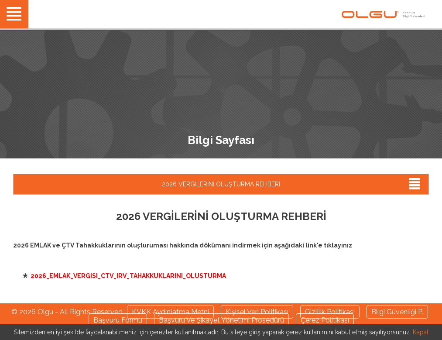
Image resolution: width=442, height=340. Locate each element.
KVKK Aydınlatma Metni (170, 312)
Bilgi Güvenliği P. (397, 312)
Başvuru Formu (117, 320)
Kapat (420, 332)
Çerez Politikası (325, 320)
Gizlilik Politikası (330, 312)
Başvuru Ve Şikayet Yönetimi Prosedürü (221, 320)
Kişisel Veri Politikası (257, 312)
